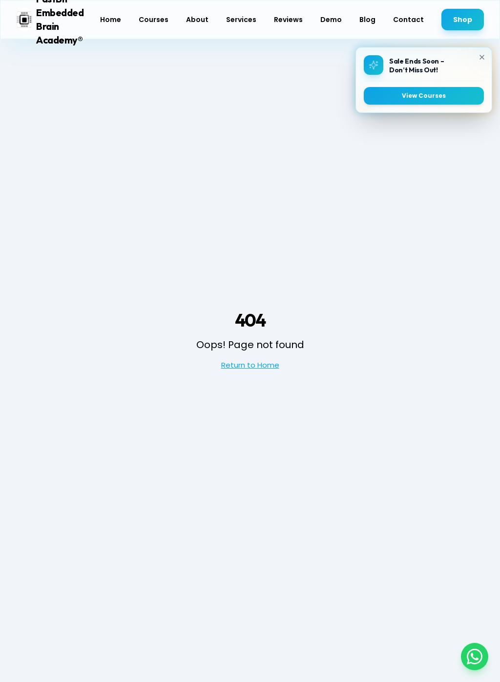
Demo (331, 19)
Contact (408, 19)
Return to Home (250, 365)
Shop (462, 19)
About (197, 19)
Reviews (288, 19)
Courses (153, 19)
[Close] (481, 57)
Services (241, 19)
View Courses (423, 95)
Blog (367, 19)
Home (110, 19)
